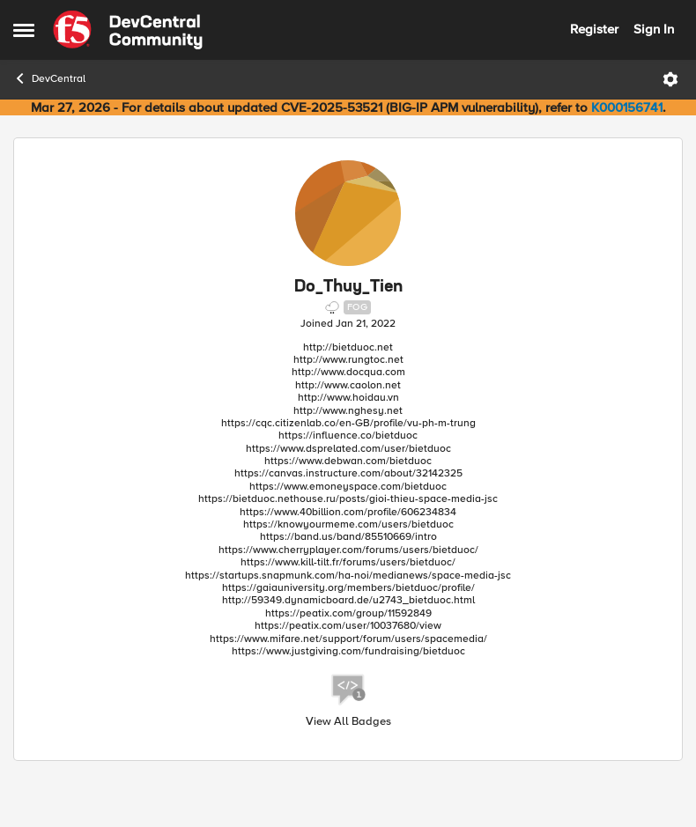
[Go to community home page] (128, 30)
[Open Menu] (670, 79)
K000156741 (627, 107)
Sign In (653, 29)
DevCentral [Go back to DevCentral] (49, 78)
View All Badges (348, 721)
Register (594, 29)
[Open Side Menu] (23, 30)
